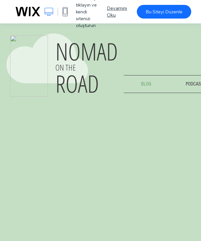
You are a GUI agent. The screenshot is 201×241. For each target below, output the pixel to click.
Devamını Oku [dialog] (117, 11)
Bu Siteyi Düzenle (164, 12)
